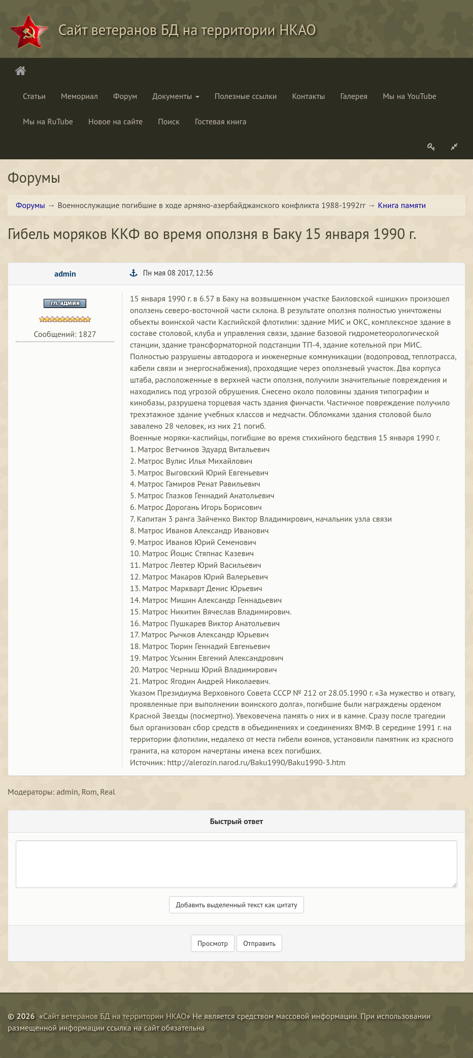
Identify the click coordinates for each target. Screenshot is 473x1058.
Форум (125, 96)
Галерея (353, 96)
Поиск (169, 121)
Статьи (34, 96)
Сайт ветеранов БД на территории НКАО (114, 1016)
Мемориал (79, 96)
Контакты (308, 96)
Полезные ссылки (246, 96)
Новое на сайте (115, 121)
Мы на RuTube (48, 121)
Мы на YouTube (409, 96)
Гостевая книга (221, 121)
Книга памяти (402, 205)
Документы (175, 96)
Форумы (30, 205)
